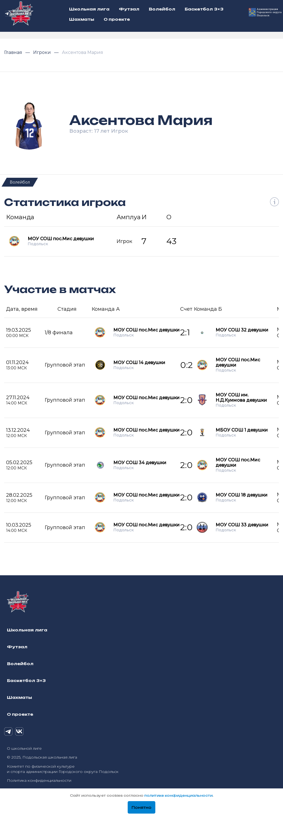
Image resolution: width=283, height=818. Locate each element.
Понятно (141, 807)
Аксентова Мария (82, 52)
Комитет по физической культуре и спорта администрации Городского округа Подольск (63, 769)
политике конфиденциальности (178, 795)
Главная (13, 52)
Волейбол (20, 182)
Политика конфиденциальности (39, 780)
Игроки (42, 52)
